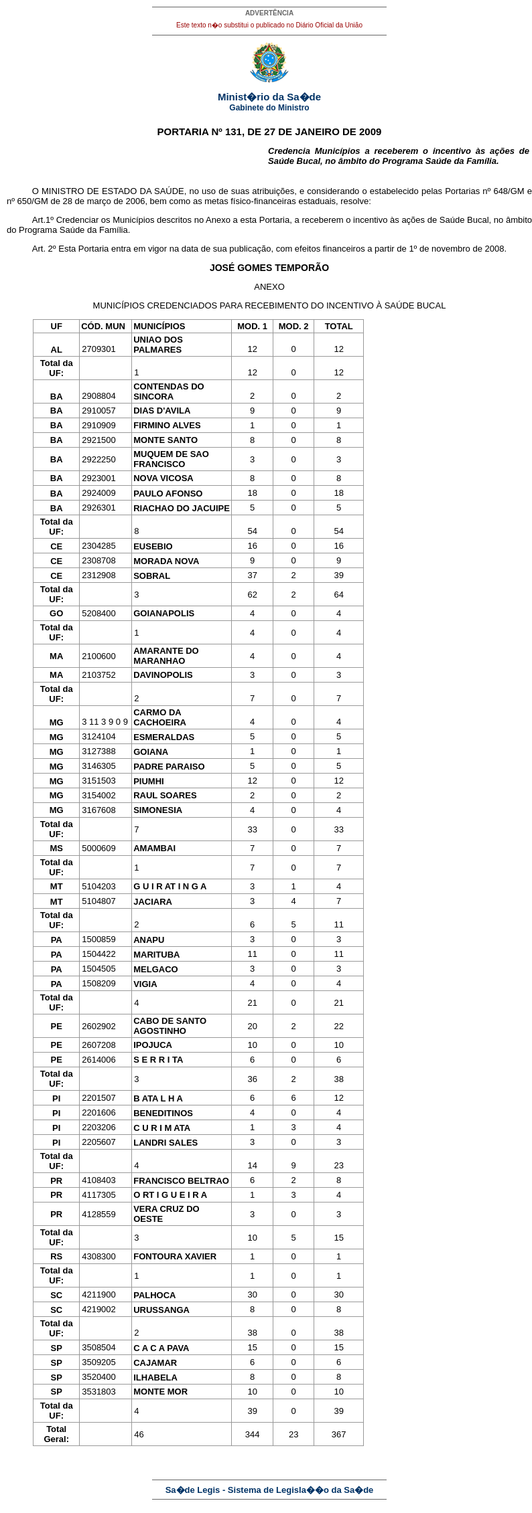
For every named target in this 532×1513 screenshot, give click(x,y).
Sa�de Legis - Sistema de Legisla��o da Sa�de (269, 1490)
